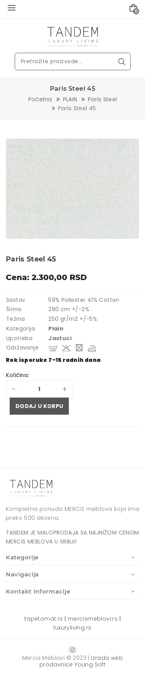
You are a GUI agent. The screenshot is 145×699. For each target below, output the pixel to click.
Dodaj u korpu (39, 406)
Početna (40, 99)
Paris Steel (102, 99)
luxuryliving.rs (72, 628)
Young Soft (90, 664)
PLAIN (70, 99)
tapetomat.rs (43, 619)
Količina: (17, 375)
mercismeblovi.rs (93, 619)
